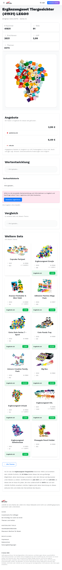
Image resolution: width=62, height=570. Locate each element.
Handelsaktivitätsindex (9, 528)
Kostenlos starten (53, 2)
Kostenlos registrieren (13, 199)
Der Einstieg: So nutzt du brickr (12, 517)
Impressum (5, 539)
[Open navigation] (3, 2)
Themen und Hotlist (8, 520)
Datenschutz (6, 542)
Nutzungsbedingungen (9, 545)
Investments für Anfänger (10, 515)
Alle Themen (9, 464)
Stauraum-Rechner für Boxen (11, 531)
